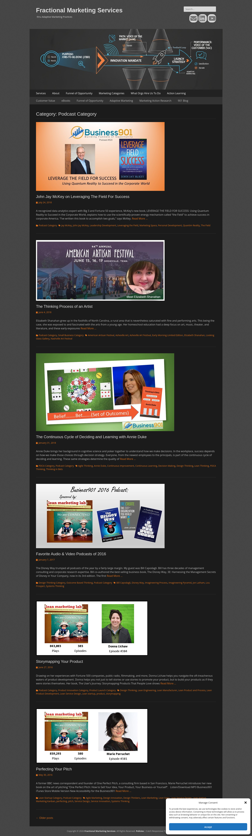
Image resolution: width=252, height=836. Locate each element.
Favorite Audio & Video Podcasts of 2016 (71, 554)
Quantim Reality (191, 225)
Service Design (82, 801)
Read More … (140, 218)
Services (41, 93)
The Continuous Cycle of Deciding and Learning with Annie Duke (91, 437)
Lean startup (88, 693)
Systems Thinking (55, 586)
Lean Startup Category (50, 797)
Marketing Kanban (45, 801)
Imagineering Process (156, 582)
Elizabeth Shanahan (194, 335)
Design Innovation (112, 797)
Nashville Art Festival (61, 338)
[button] (245, 802)
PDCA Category (46, 465)
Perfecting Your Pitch (54, 769)
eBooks (66, 100)
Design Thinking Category (52, 582)
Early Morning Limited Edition (167, 335)
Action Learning (176, 93)
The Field (205, 225)
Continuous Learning (146, 465)
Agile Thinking (85, 465)
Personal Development (170, 225)
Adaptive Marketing (121, 100)
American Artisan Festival (101, 335)
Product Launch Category (102, 690)
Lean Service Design (70, 693)
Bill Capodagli (123, 582)
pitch (70, 801)
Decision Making (167, 465)
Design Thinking (185, 465)
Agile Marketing (94, 797)
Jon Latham (199, 582)
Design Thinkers (131, 797)
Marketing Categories (111, 93)
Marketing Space (148, 225)
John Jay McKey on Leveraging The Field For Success (82, 196)
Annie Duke (100, 465)
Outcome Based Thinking (80, 582)
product (101, 693)
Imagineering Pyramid (180, 582)
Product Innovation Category (73, 690)
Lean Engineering (147, 690)
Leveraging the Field (127, 225)
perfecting (61, 801)
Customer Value (45, 100)
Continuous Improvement (120, 465)
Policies (140, 831)
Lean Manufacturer (167, 690)
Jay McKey (66, 225)
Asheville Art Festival (140, 335)
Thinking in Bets (54, 469)
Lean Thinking (201, 465)
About (55, 93)
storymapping (113, 693)
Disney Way (138, 582)
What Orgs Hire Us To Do (146, 93)
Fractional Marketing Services (79, 10)
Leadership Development (103, 225)
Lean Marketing (149, 797)
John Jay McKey (81, 225)
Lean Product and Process (192, 690)
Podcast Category (48, 225)
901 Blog (183, 100)
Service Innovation (100, 801)
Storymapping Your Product (59, 661)
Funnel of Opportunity (79, 93)
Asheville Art (122, 335)
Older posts (44, 818)
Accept (208, 826)
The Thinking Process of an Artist (64, 306)
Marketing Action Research (155, 100)
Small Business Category (71, 335)
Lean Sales (164, 797)
